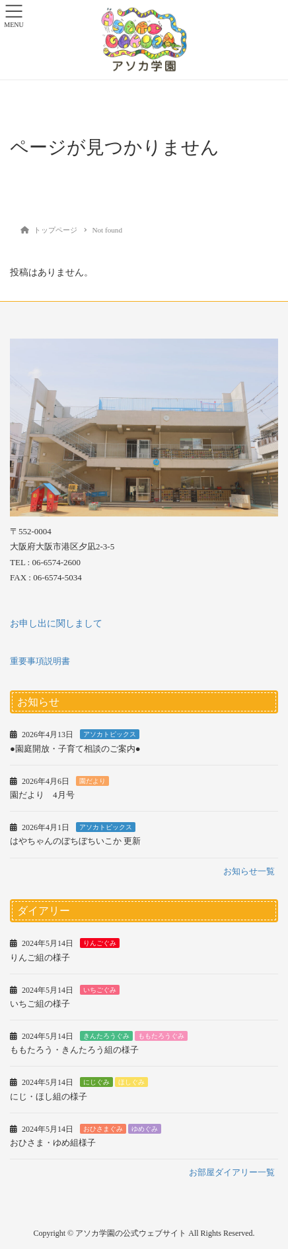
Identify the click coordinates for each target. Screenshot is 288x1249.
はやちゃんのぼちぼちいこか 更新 (75, 841)
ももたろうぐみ (161, 1036)
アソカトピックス (109, 734)
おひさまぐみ (103, 1128)
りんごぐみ (99, 943)
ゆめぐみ (144, 1128)
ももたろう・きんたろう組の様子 (74, 1050)
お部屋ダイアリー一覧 (232, 1172)
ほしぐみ (131, 1082)
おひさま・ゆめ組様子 (53, 1143)
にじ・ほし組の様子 (48, 1096)
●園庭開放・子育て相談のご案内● (75, 749)
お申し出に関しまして (56, 623)
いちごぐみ (99, 989)
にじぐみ (96, 1082)
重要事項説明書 (40, 661)
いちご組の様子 (40, 1004)
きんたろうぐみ (106, 1036)
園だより (92, 781)
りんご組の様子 (40, 957)
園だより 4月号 (42, 795)
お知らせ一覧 (249, 871)
